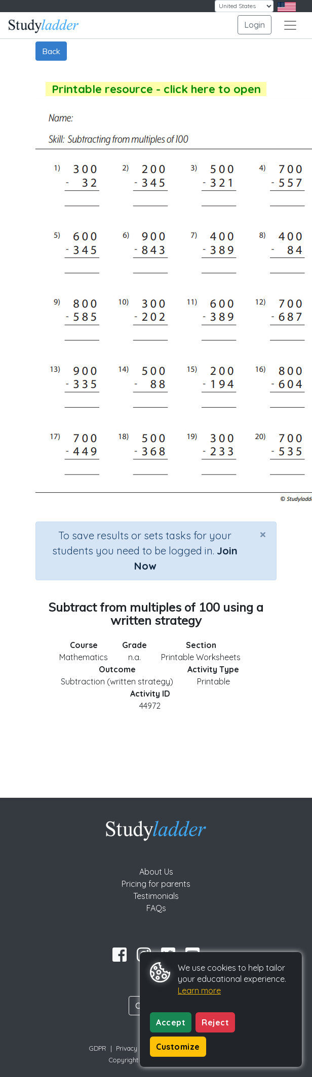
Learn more (199, 990)
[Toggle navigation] (290, 25)
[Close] (263, 534)
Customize (178, 1047)
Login (254, 25)
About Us (156, 872)
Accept (170, 1022)
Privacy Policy (136, 1048)
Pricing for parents (156, 884)
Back (51, 51)
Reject (215, 1022)
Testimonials (156, 896)
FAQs (156, 908)
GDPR (97, 1048)
